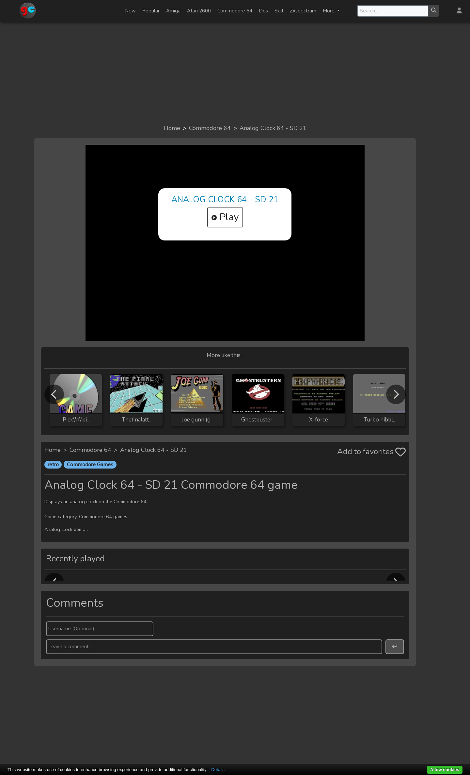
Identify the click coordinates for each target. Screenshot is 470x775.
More (329, 11)
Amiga (173, 11)
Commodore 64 (234, 11)
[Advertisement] (235, 72)
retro (53, 464)
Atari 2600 (199, 11)
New (130, 11)
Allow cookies (444, 769)
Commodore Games (90, 464)
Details (218, 769)
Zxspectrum (303, 11)
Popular (151, 11)
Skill (278, 11)
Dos (263, 11)
